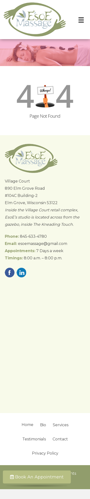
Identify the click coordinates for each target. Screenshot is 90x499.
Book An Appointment (37, 477)
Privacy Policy (45, 453)
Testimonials (34, 439)
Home (27, 424)
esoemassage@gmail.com (42, 243)
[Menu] (81, 20)
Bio (43, 425)
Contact (60, 439)
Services (60, 425)
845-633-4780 (33, 236)
